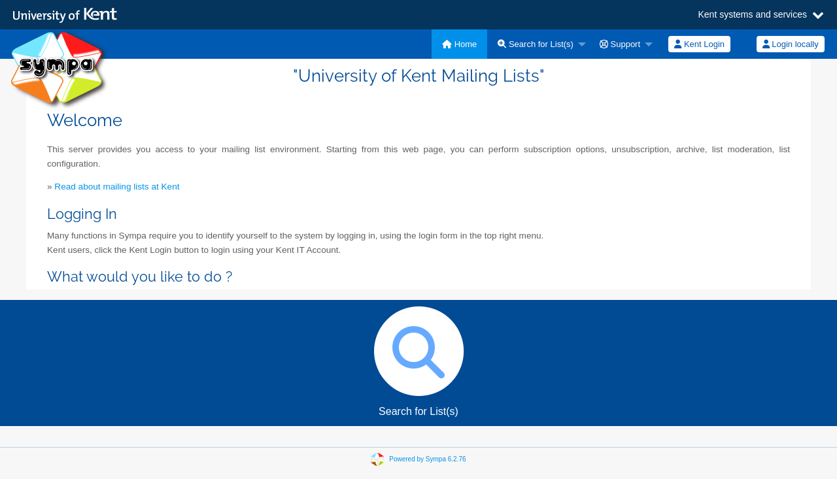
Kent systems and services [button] (752, 15)
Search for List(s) (535, 44)
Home (459, 44)
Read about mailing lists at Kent (116, 186)
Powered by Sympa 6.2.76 (427, 458)
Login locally (790, 44)
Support (620, 44)
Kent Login (699, 44)
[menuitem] (459, 44)
